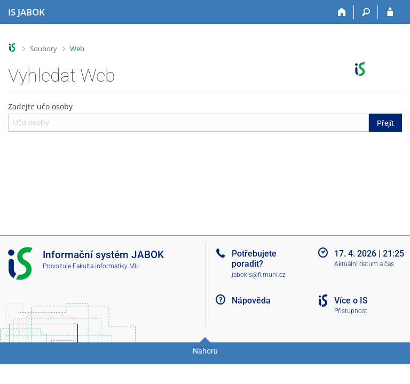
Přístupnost (350, 311)
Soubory (43, 48)
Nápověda (251, 300)
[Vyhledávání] (366, 12)
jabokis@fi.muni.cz (259, 274)
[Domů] (342, 12)
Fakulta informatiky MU (106, 266)
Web (77, 48)
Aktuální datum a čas (364, 264)
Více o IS (351, 300)
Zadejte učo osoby (205, 116)
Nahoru (205, 351)
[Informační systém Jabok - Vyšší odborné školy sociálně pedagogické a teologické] (26, 12)
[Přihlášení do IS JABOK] (390, 12)
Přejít (385, 123)
